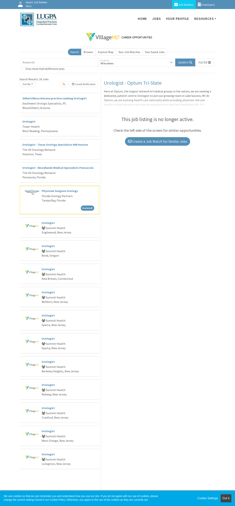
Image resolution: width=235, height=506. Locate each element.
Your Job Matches (129, 52)
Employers (206, 4)
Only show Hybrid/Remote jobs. (45, 69)
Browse (88, 52)
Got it (226, 498)
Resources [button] (204, 19)
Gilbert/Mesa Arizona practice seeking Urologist (54, 98)
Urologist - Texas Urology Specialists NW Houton (55, 144)
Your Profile (177, 19)
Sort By (27, 84)
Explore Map (105, 52)
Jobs (156, 19)
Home (142, 19)
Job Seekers (184, 4)
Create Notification (83, 84)
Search (74, 52)
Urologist (28, 121)
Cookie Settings (207, 498)
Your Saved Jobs (155, 52)
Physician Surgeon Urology (60, 191)
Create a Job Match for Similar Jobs (157, 141)
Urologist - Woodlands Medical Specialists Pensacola (57, 168)
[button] (204, 62)
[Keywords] (59, 62)
